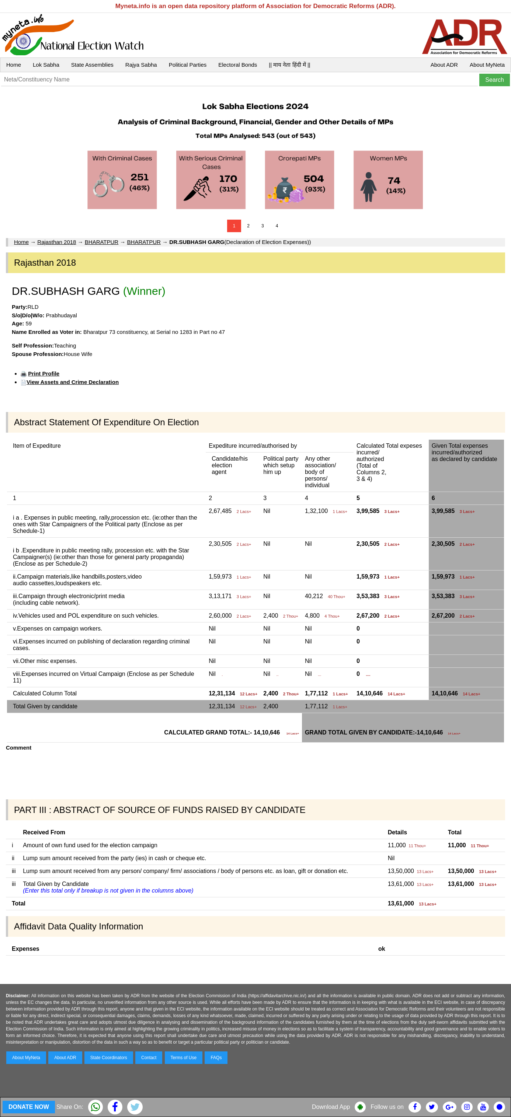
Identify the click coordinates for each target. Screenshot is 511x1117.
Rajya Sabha (141, 65)
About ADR (444, 65)
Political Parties (188, 65)
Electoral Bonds (237, 65)
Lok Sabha (46, 65)
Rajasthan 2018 (56, 242)
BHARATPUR (101, 242)
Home (13, 65)
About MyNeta (487, 65)
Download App (331, 1107)
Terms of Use (184, 1057)
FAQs (216, 1057)
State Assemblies (92, 65)
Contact (148, 1057)
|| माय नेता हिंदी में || (289, 65)
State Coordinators (108, 1057)
